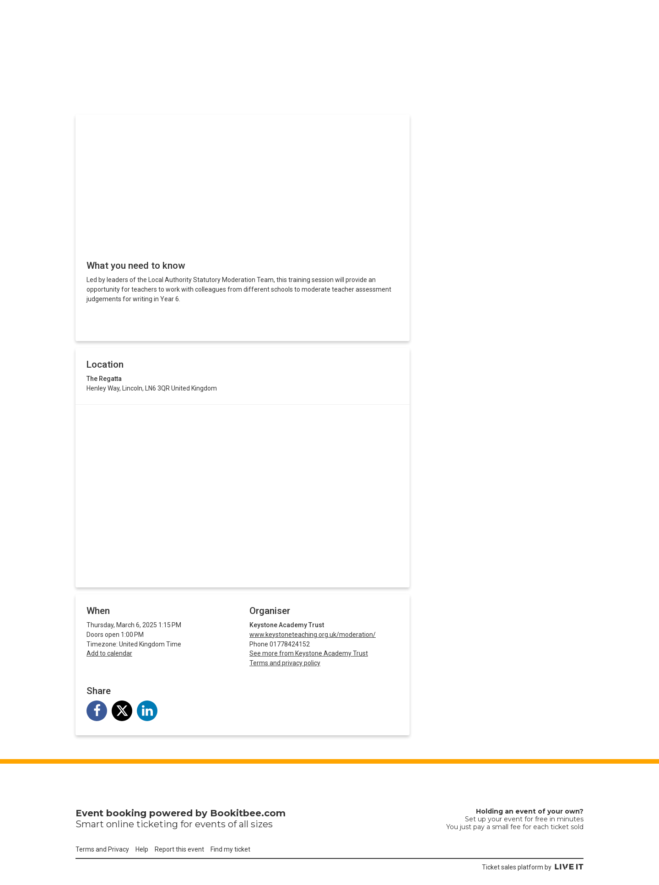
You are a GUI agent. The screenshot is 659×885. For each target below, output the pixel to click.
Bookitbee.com (248, 813)
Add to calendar (109, 653)
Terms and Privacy (102, 849)
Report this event (179, 849)
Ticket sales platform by (532, 867)
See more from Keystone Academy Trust (308, 653)
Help (141, 849)
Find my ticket (230, 849)
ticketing (157, 824)
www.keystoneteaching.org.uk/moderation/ (312, 634)
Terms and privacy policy (284, 663)
